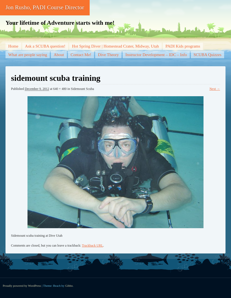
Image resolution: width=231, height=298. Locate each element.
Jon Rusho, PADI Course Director (45, 7)
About (59, 55)
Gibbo (69, 285)
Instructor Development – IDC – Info (156, 55)
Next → (215, 89)
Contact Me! (81, 55)
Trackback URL (92, 245)
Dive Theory (108, 55)
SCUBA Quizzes (207, 55)
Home (13, 46)
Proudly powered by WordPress (22, 285)
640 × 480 (60, 89)
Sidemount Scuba (82, 89)
